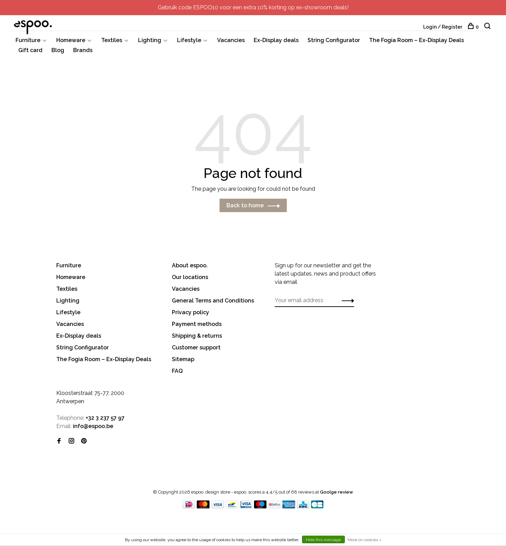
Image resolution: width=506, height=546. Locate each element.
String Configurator (334, 40)
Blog (57, 50)
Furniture (28, 40)
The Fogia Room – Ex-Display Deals (416, 40)
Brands (83, 50)
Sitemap (183, 359)
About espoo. (190, 265)
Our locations (190, 277)
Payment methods (197, 324)
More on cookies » (364, 539)
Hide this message (323, 539)
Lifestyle (189, 40)
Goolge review (336, 492)
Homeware (70, 40)
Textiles (111, 40)
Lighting (149, 40)
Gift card (30, 50)
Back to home (245, 205)
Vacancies (231, 40)
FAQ (177, 371)
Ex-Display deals (276, 40)
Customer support (196, 348)
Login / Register (442, 27)
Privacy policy (190, 312)
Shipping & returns (197, 336)
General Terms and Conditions (213, 301)
